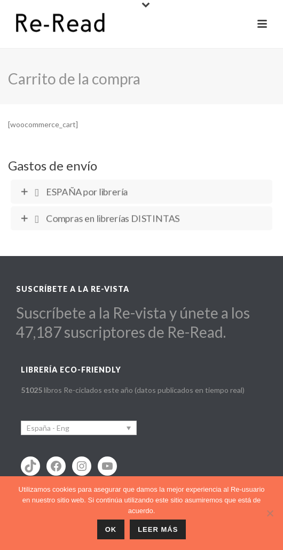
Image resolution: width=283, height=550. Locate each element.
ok (111, 529)
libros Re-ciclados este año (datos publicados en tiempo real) (133, 389)
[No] (269, 513)
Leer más (158, 529)
